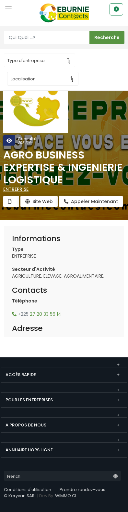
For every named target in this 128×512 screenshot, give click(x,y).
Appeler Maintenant (91, 201)
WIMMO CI (65, 496)
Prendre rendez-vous (82, 489)
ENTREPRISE (16, 189)
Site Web (39, 201)
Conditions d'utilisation (27, 489)
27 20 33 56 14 (36, 314)
